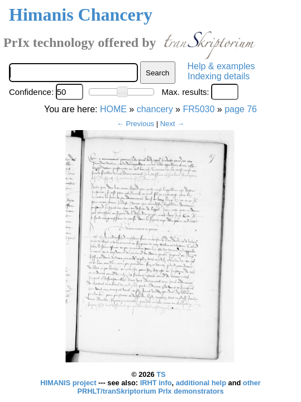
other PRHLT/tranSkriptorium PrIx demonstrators (168, 387)
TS (160, 374)
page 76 (240, 109)
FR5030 (198, 109)
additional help (202, 383)
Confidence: (31, 92)
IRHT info (156, 383)
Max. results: (185, 92)
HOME (113, 109)
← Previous (135, 123)
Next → (172, 123)
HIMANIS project (69, 383)
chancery (155, 109)
